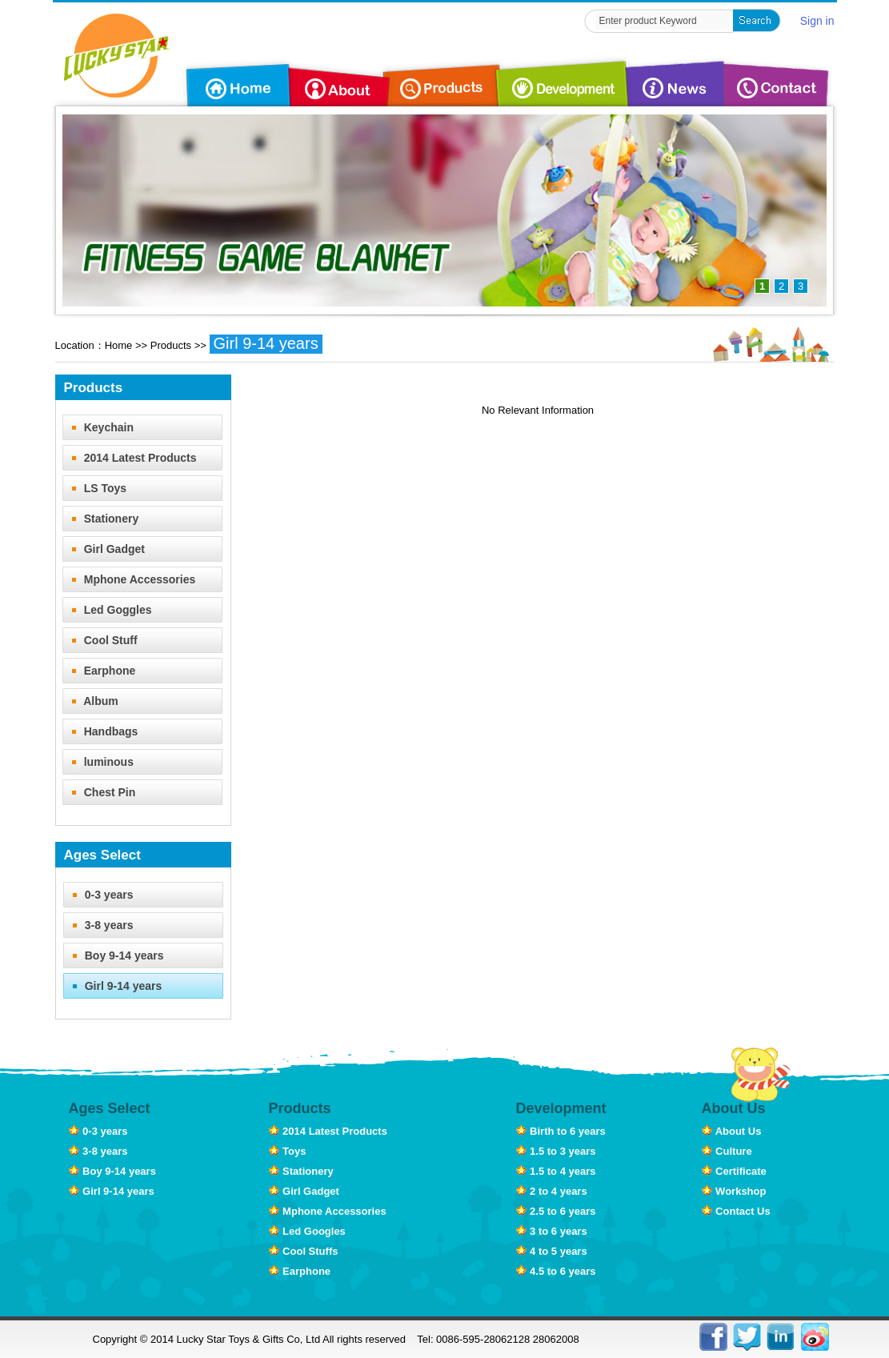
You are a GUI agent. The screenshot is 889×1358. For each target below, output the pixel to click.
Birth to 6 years (561, 1131)
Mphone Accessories (129, 579)
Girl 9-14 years (266, 343)
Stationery (100, 518)
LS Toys (94, 488)
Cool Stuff (100, 640)
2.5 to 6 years (556, 1211)
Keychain (98, 427)
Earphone (99, 670)
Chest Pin (99, 792)
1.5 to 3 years (556, 1151)
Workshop (734, 1191)
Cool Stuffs (303, 1251)
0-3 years (98, 894)
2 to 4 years (551, 1191)
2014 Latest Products (129, 457)
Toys (287, 1151)
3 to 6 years (551, 1231)
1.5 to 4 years (556, 1171)
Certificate (734, 1171)
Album (90, 701)
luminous (98, 761)
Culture (727, 1151)
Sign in (817, 20)
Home (119, 345)
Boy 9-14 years (113, 955)
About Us (732, 1131)
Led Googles (307, 1231)
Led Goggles (107, 609)
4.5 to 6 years (556, 1271)
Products (170, 345)
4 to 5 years (551, 1251)
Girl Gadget (103, 549)
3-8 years (98, 925)
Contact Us (736, 1211)
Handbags (100, 731)
